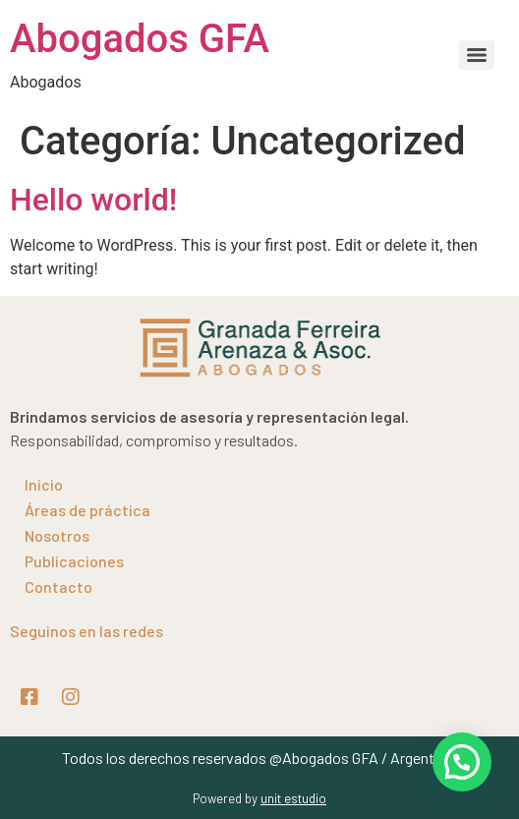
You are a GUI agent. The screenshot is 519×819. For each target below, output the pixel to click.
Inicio (44, 484)
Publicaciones (74, 561)
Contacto (58, 586)
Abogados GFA (139, 39)
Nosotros (57, 535)
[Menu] (476, 55)
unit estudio (293, 798)
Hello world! (93, 199)
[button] (461, 761)
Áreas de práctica (87, 509)
